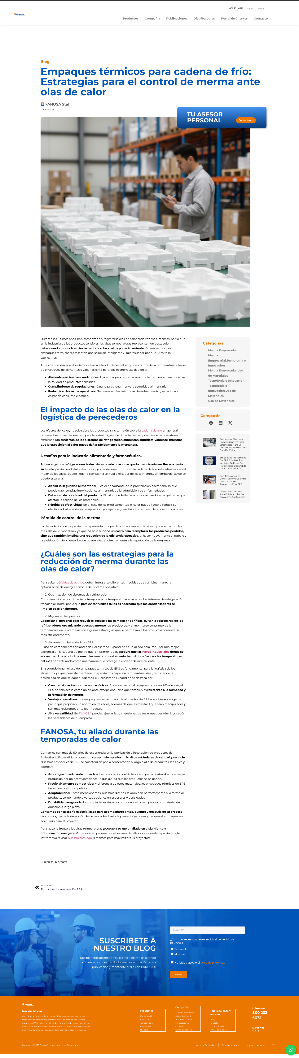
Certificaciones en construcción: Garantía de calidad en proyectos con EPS (233, 480)
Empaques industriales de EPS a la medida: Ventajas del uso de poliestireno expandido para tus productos (233, 463)
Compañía (152, 18)
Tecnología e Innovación (226, 380)
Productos (131, 18)
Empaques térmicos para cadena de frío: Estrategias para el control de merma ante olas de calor (233, 445)
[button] (210, 423)
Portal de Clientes (234, 18)
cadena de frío (152, 430)
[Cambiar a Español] (260, 9)
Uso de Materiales (221, 401)
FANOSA (85, 713)
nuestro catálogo (80, 838)
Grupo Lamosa (74, 1049)
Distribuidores (204, 18)
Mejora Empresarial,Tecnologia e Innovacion (227, 360)
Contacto (261, 18)
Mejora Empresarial (222, 350)
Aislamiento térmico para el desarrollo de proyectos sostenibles (232, 494)
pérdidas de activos (70, 582)
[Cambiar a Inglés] (250, 9)
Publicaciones (176, 18)
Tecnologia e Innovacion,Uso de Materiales (222, 391)
